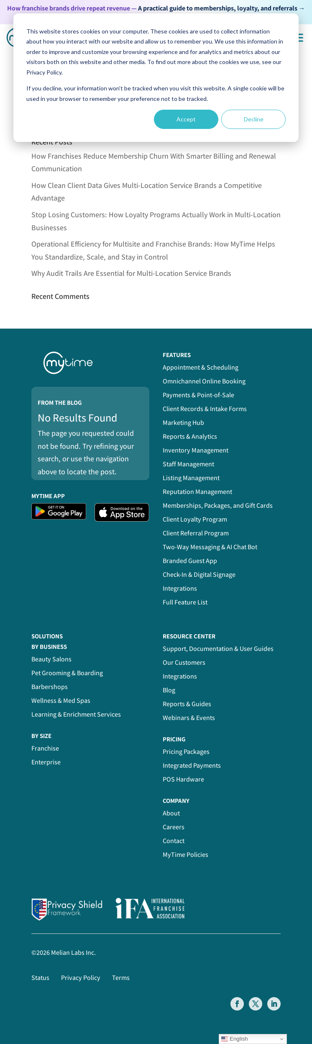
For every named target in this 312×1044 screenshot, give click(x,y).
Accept (186, 119)
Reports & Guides (187, 703)
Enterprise (46, 762)
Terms (121, 977)
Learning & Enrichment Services (76, 714)
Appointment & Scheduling (200, 367)
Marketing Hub (183, 422)
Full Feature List (185, 602)
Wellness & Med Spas (60, 700)
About (171, 813)
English (234, 1039)
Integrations (180, 588)
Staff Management (188, 464)
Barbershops (49, 686)
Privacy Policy (80, 977)
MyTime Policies (185, 854)
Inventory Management (195, 450)
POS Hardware (183, 779)
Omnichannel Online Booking (204, 381)
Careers (173, 827)
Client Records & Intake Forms (205, 408)
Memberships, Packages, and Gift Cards (218, 505)
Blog (169, 690)
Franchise (45, 748)
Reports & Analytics (190, 436)
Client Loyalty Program (195, 519)
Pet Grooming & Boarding (67, 673)
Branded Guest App (190, 560)
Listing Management (191, 477)
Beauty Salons (51, 659)
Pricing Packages (186, 751)
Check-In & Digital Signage (199, 574)
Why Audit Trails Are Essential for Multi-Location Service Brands (131, 273)
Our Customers (184, 662)
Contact (173, 840)
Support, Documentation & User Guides (218, 648)
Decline (253, 119)
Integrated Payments (192, 765)
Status (40, 977)
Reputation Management (197, 491)
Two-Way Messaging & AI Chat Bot (210, 547)
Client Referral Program (196, 533)
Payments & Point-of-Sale (198, 395)
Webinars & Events (189, 717)
